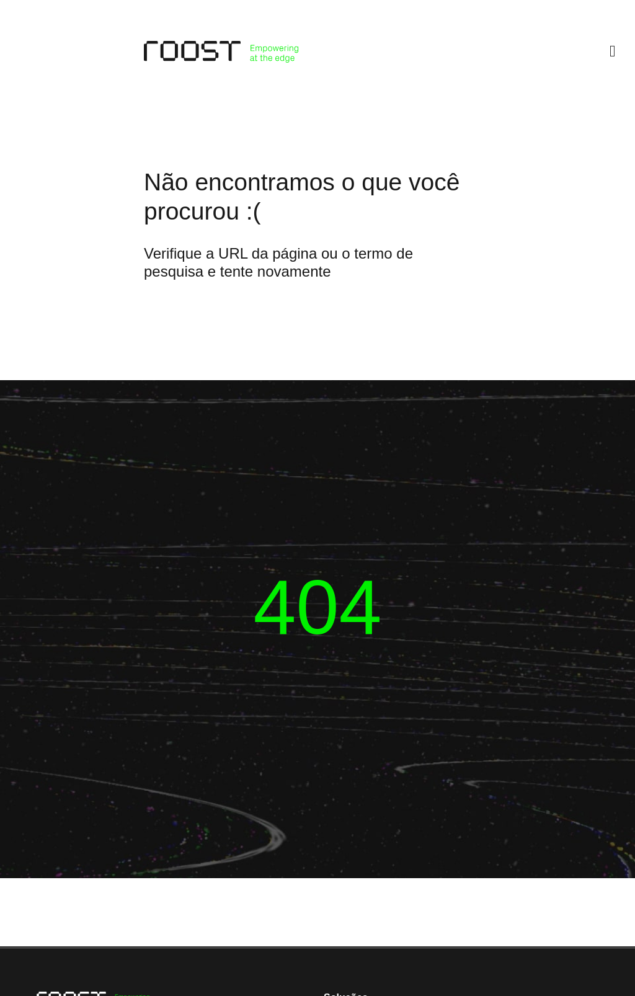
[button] (613, 52)
